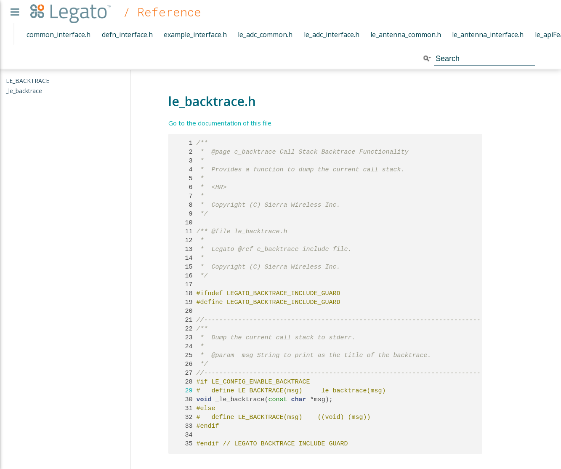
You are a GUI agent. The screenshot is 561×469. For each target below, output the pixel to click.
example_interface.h (195, 34)
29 (183, 390)
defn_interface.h (127, 34)
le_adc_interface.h (331, 34)
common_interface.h (58, 34)
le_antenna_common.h (405, 34)
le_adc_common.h (265, 34)
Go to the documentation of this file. (220, 123)
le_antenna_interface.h (488, 34)
